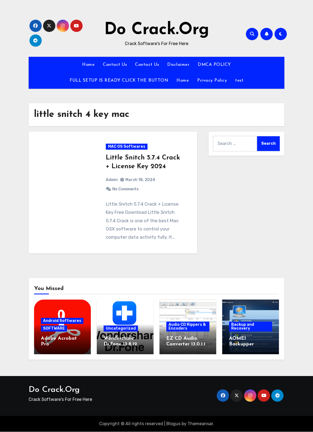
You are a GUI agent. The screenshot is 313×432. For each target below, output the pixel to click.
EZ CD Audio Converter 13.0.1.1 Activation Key (185, 344)
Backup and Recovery (242, 326)
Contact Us (115, 65)
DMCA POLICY (214, 65)
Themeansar (200, 424)
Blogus (173, 424)
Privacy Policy (212, 80)
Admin (112, 179)
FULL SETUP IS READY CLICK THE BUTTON (119, 80)
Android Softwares (62, 321)
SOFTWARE (54, 328)
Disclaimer (178, 65)
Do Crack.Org (156, 30)
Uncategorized (121, 328)
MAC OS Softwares (126, 146)
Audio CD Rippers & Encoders (187, 326)
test (239, 80)
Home (88, 65)
